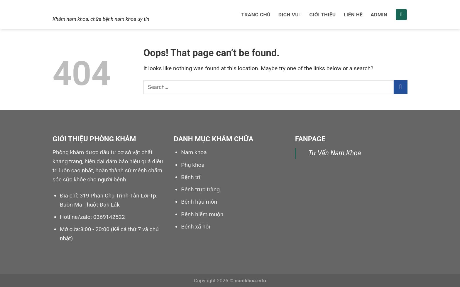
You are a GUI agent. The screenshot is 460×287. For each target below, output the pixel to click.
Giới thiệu (322, 15)
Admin (379, 15)
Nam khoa (77, 8)
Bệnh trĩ (190, 177)
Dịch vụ (290, 15)
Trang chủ (255, 15)
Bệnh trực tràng (200, 189)
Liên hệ (353, 15)
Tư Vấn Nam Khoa (334, 153)
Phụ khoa (192, 164)
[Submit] (400, 87)
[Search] (401, 14)
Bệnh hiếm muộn (202, 214)
